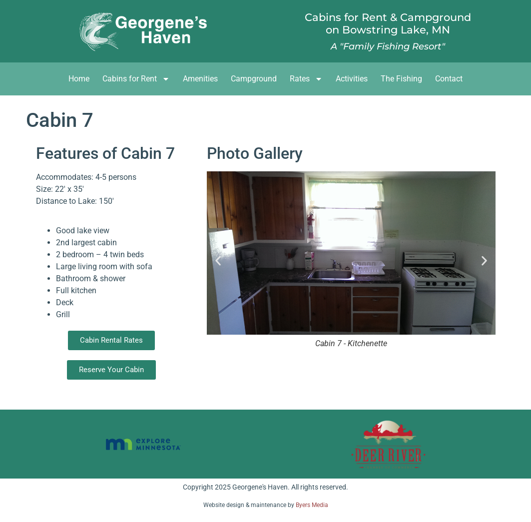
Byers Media (312, 505)
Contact (449, 78)
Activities (352, 78)
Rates (306, 79)
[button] (218, 260)
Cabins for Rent (136, 79)
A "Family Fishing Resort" (388, 46)
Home (78, 78)
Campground (254, 78)
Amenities (200, 78)
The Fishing (401, 78)
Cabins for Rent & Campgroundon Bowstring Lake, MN (388, 23)
